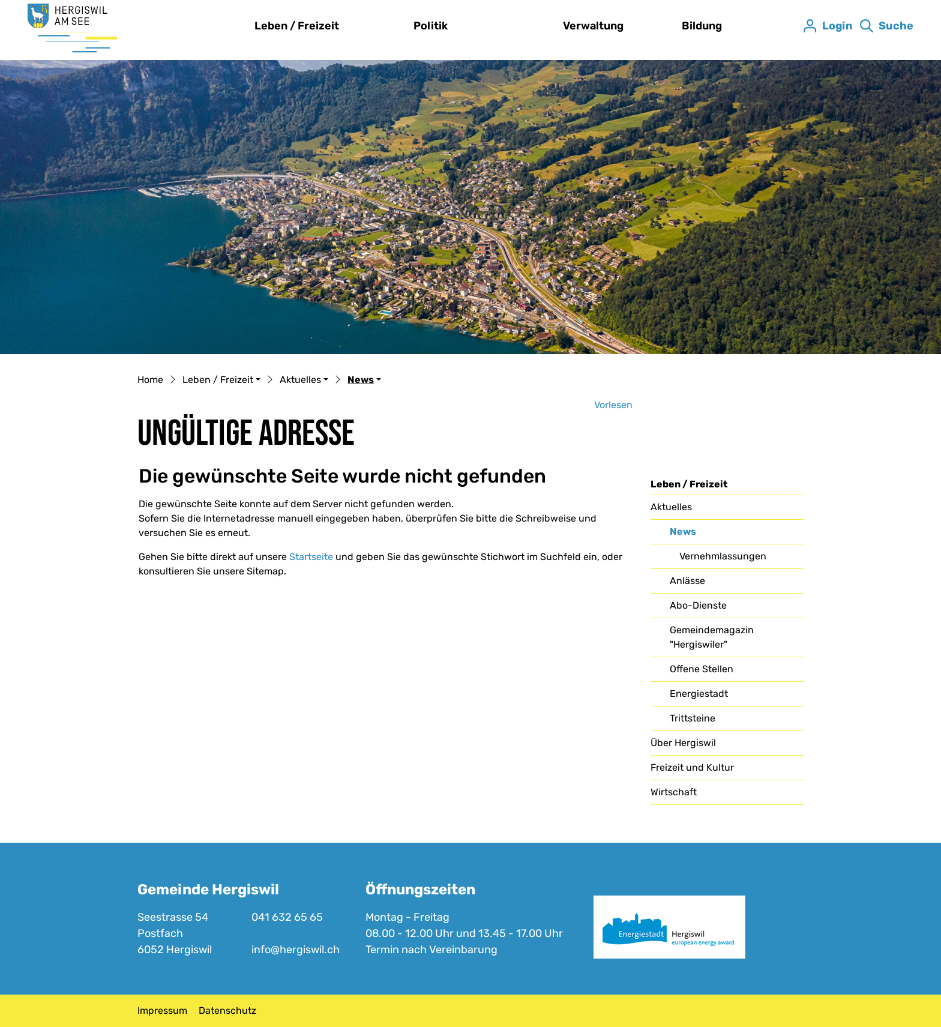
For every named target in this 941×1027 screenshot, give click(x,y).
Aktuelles (671, 507)
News (700, 535)
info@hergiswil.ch (295, 949)
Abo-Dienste (698, 605)
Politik (430, 25)
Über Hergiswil (683, 742)
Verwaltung (593, 25)
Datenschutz (227, 1010)
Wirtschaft (674, 792)
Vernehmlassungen (722, 556)
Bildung (702, 25)
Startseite (311, 556)
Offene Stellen (701, 669)
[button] (221, 380)
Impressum (162, 1010)
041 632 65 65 (287, 917)
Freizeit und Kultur (692, 767)
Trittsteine (692, 718)
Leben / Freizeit (296, 25)
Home (150, 379)
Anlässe (687, 580)
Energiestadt (699, 693)
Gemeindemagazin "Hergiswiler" (712, 637)
